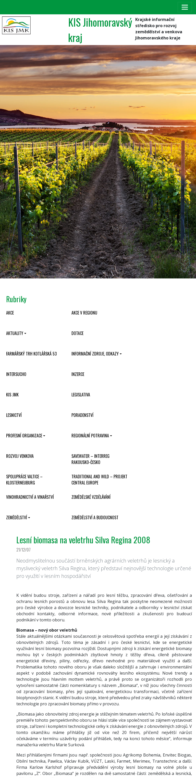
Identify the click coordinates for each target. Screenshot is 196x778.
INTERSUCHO (16, 374)
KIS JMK (12, 395)
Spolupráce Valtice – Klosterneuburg (24, 479)
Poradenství (82, 415)
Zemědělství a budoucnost (94, 517)
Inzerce (77, 374)
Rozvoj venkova (20, 456)
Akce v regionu (84, 313)
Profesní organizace (24, 436)
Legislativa (80, 395)
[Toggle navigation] (185, 7)
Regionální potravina (90, 436)
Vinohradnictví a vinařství (30, 497)
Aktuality (14, 333)
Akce (10, 313)
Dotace (77, 333)
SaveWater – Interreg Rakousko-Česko (90, 459)
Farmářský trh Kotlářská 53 (31, 354)
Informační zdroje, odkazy (95, 354)
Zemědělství (16, 517)
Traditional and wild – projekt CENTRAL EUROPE (99, 479)
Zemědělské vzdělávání (91, 497)
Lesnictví (14, 415)
